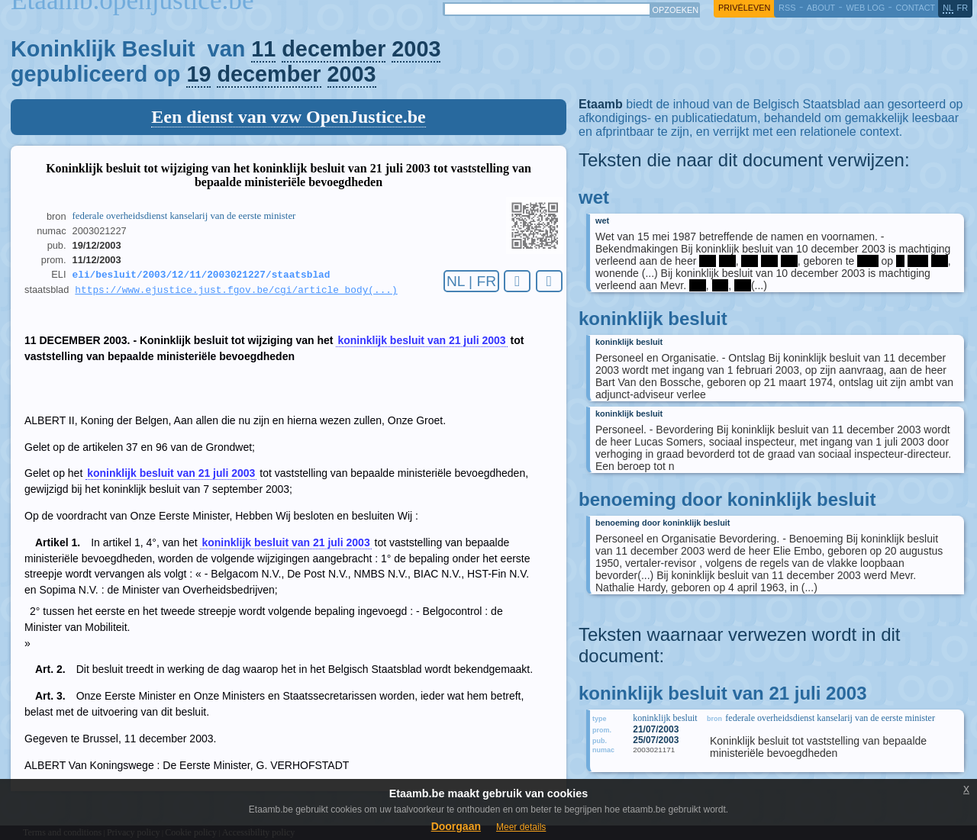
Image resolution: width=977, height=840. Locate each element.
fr (963, 7)
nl (948, 7)
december (333, 49)
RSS (787, 7)
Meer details (521, 827)
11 (263, 49)
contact (915, 7)
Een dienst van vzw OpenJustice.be (288, 117)
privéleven (744, 7)
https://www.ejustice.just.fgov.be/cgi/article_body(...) (236, 292)
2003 (416, 49)
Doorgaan (456, 826)
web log (865, 7)
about (821, 7)
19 (198, 74)
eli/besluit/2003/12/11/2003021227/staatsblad (202, 275)
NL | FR (471, 281)
